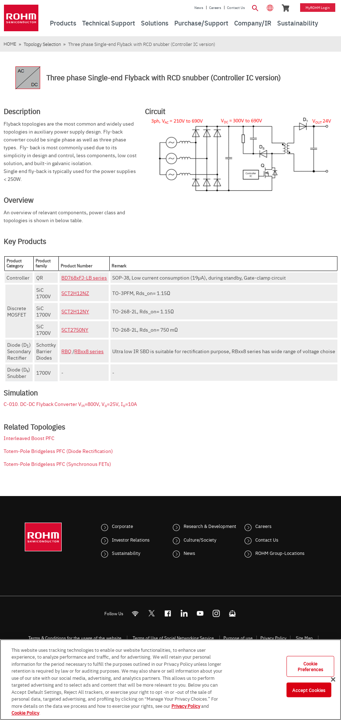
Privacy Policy (273, 638)
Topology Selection (42, 44)
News (198, 7)
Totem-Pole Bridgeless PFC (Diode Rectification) (58, 450)
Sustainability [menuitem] (297, 22)
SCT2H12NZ (75, 292)
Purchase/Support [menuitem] (201, 22)
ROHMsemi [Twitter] (151, 613)
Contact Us (236, 7)
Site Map (304, 638)
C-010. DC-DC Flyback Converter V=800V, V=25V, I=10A (70, 403)
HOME (10, 44)
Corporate (122, 526)
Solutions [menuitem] (155, 22)
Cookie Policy (25, 712)
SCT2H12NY (75, 311)
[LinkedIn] (183, 613)
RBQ (66, 351)
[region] (170, 679)
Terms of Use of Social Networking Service (173, 638)
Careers (215, 7)
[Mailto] (232, 613)
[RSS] (135, 613)
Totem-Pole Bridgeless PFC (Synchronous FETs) (57, 463)
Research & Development (210, 526)
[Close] (333, 679)
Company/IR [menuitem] (252, 22)
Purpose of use (238, 638)
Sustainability (126, 553)
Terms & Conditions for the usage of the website (75, 638)
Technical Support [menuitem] (108, 22)
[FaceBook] (167, 613)
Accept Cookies (308, 689)
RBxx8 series (89, 351)
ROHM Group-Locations (279, 553)
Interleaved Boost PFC (29, 437)
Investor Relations (131, 539)
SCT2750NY (74, 329)
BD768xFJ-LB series (84, 277)
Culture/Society (200, 539)
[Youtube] (199, 613)
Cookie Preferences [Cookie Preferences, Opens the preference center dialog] (310, 666)
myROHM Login (318, 7)
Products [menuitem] (63, 22)
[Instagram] (216, 613)
